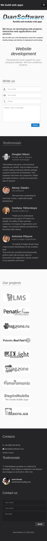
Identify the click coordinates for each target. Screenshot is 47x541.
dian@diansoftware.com (14, 449)
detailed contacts (8, 453)
